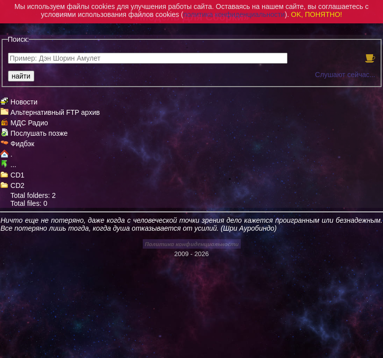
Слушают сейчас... (345, 75)
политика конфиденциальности (234, 14)
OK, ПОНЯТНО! (316, 14)
